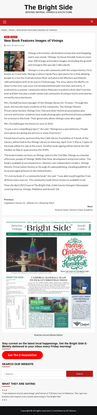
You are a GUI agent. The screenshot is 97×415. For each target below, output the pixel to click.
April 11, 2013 (19, 45)
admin (8, 45)
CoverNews (57, 410)
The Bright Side (48, 7)
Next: (48, 208)
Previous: (48, 201)
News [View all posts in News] (7, 37)
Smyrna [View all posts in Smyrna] (14, 37)
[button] (4, 21)
